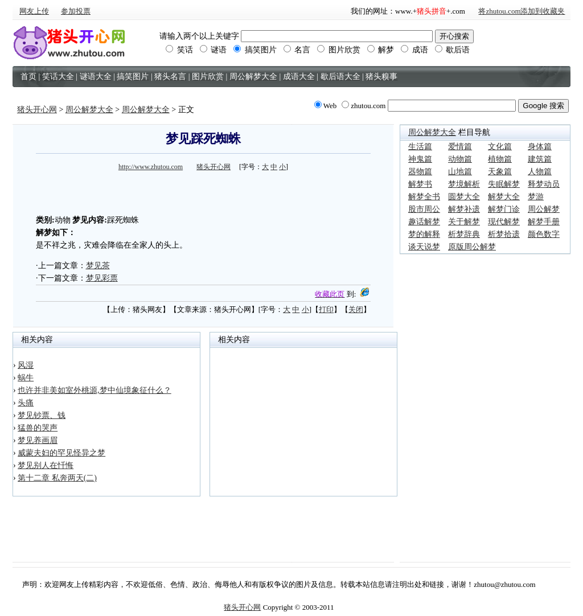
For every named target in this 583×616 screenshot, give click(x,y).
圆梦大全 (464, 196)
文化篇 (500, 146)
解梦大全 (504, 196)
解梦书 (420, 184)
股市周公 (424, 209)
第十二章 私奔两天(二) (57, 478)
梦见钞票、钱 (41, 415)
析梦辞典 (464, 234)
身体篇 (540, 146)
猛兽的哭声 (38, 428)
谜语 (213, 50)
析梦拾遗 (504, 234)
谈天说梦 (424, 247)
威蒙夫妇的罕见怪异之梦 (61, 453)
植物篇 (500, 159)
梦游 (536, 196)
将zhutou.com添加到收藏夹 (521, 11)
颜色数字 (544, 234)
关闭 (355, 309)
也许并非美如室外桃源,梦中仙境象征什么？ (94, 390)
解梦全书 (424, 196)
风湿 (26, 365)
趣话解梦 (424, 221)
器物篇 (420, 171)
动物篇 (460, 159)
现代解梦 (504, 221)
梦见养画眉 (38, 440)
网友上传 (34, 11)
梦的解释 (424, 234)
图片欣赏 (338, 50)
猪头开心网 (37, 109)
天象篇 (500, 171)
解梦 (381, 50)
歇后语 (452, 50)
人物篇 (540, 171)
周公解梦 (544, 209)
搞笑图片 (255, 50)
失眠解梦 (504, 184)
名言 (297, 50)
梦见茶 (98, 265)
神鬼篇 (420, 159)
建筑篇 (540, 159)
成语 (414, 50)
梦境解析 (464, 184)
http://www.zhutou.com (150, 167)
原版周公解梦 (472, 247)
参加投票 (76, 11)
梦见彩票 (102, 278)
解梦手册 (544, 221)
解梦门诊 (504, 209)
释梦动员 (544, 184)
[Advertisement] (203, 191)
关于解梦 (464, 221)
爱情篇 (460, 146)
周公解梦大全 (89, 109)
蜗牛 (26, 377)
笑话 (179, 50)
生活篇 (420, 146)
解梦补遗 (464, 209)
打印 (326, 309)
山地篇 (460, 171)
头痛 (26, 403)
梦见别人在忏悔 (45, 465)
